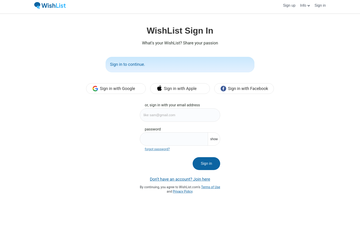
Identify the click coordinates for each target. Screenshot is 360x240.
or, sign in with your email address (172, 105)
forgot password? (157, 149)
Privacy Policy (182, 191)
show (214, 139)
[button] (305, 5)
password (153, 129)
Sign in (206, 163)
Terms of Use (210, 187)
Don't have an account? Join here (180, 179)
